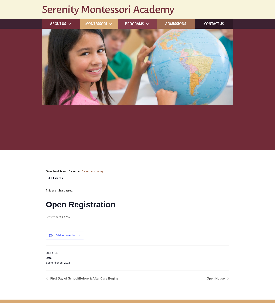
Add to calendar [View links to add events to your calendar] (66, 235)
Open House (216, 278)
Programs (134, 24)
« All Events (54, 178)
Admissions (175, 24)
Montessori (96, 24)
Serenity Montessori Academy (108, 9)
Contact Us (214, 24)
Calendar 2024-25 (92, 171)
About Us (58, 24)
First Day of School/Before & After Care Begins (83, 278)
